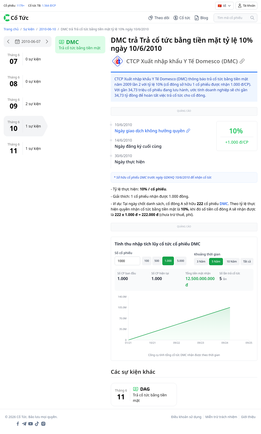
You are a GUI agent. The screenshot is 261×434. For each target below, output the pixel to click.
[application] (184, 322)
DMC (224, 203)
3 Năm (201, 261)
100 (146, 261)
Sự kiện (28, 29)
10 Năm (232, 261)
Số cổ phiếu (123, 253)
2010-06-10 (47, 29)
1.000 (168, 261)
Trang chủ (11, 29)
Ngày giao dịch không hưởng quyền (152, 130)
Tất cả (247, 261)
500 (157, 261)
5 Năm (216, 261)
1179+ (20, 6)
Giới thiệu (248, 417)
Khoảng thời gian (207, 254)
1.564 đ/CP (49, 6)
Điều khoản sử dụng (186, 417)
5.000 (180, 261)
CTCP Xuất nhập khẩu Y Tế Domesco (178, 61)
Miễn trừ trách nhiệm (221, 417)
